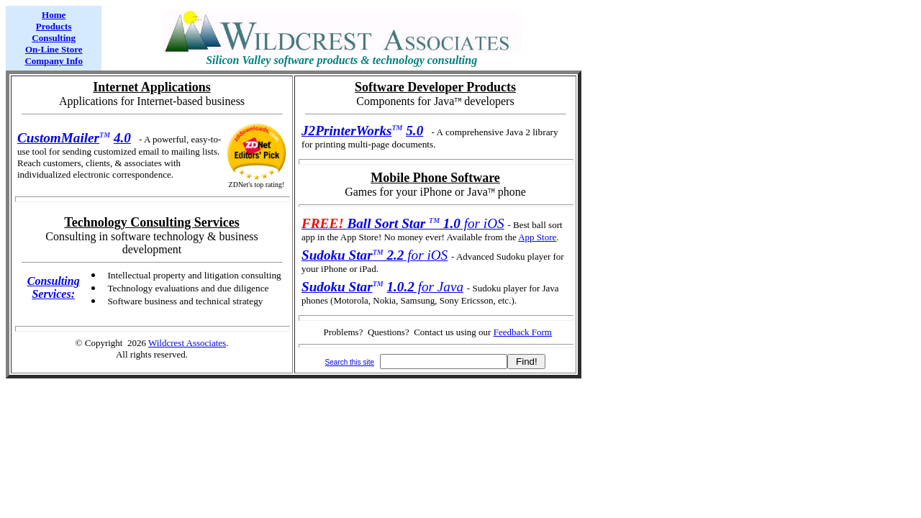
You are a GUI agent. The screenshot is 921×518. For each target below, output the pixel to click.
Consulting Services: (53, 287)
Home (53, 14)
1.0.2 (400, 286)
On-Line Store (54, 49)
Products (54, 26)
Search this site (349, 362)
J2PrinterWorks (346, 130)
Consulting (54, 37)
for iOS (473, 223)
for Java (438, 286)
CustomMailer (58, 137)
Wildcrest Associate (185, 342)
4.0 (122, 137)
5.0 (414, 130)
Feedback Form (523, 332)
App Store (537, 237)
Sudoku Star (337, 286)
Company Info (53, 60)
